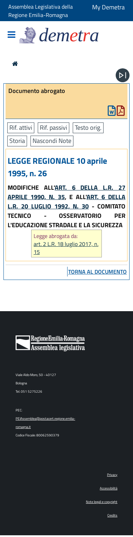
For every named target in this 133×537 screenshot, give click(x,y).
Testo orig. (88, 127)
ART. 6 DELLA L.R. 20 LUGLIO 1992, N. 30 (66, 201)
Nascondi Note (52, 140)
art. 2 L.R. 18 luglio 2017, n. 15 (66, 248)
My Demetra (108, 7)
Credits (112, 515)
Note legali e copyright (101, 501)
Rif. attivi (20, 127)
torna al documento (97, 271)
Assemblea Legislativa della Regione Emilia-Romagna (40, 10)
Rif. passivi (53, 127)
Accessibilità (108, 488)
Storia (17, 140)
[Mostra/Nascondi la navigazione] (11, 35)
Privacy (112, 474)
